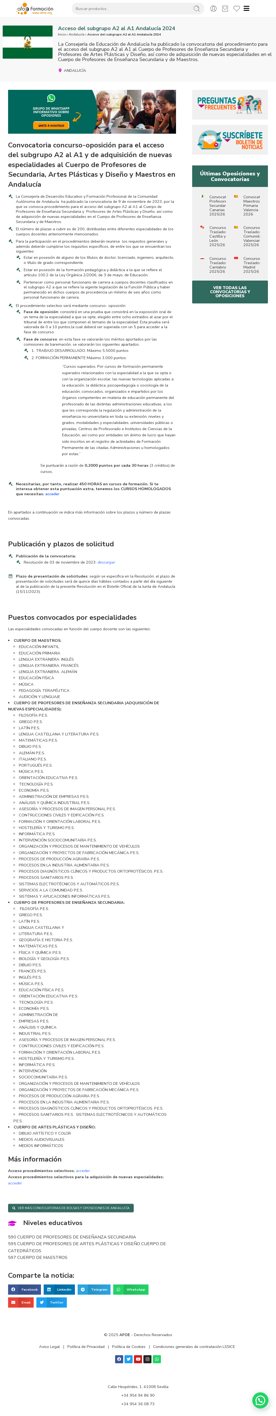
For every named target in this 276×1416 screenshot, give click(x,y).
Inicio (62, 34)
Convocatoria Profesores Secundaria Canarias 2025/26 (221, 205)
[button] (24, 1289)
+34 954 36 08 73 (138, 1404)
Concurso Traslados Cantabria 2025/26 (218, 265)
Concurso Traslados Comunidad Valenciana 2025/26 (253, 236)
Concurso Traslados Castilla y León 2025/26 (218, 236)
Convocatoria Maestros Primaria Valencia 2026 (255, 205)
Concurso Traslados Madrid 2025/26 (252, 265)
